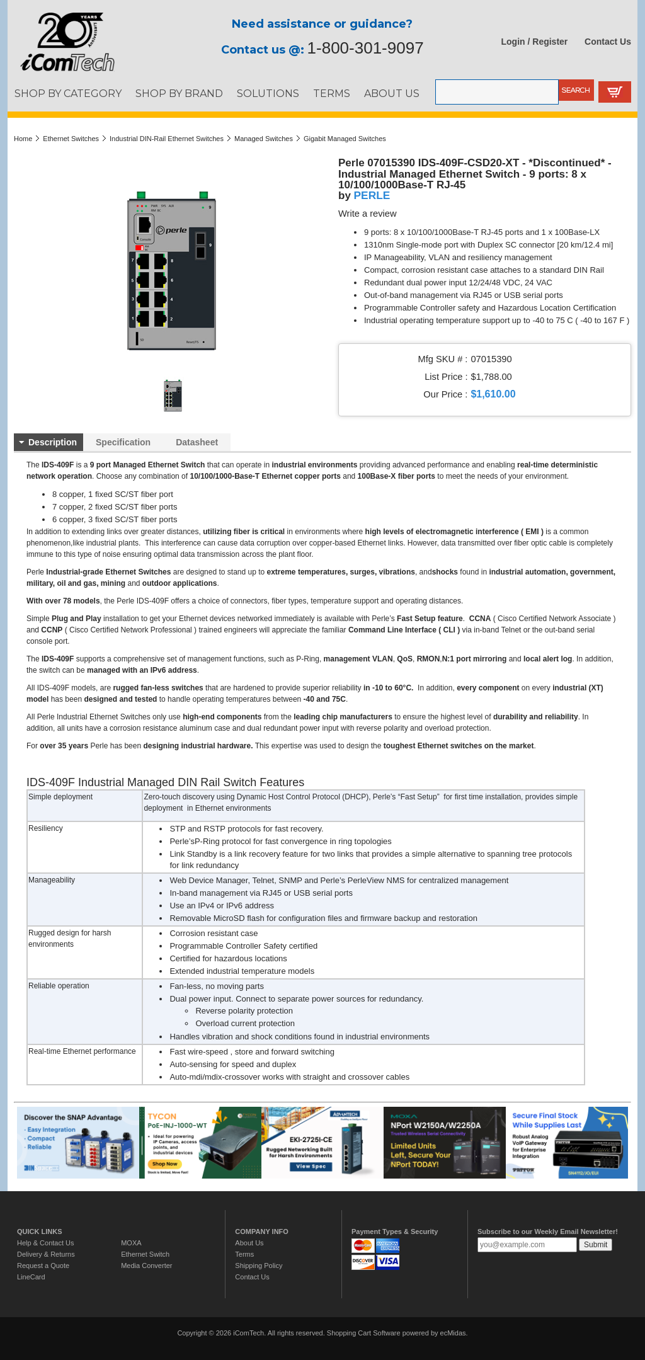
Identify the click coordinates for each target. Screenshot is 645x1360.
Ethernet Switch (145, 1254)
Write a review (367, 214)
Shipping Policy (258, 1265)
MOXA (131, 1243)
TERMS (331, 93)
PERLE (372, 195)
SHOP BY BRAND (179, 93)
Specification (123, 442)
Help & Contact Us (45, 1243)
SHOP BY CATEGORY (68, 93)
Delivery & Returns (46, 1254)
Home (23, 138)
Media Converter (146, 1265)
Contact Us (608, 42)
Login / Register (534, 42)
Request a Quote (43, 1265)
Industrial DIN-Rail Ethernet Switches (167, 138)
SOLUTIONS (268, 93)
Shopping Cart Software (364, 1333)
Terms (244, 1254)
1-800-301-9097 (365, 47)
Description (52, 442)
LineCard (31, 1277)
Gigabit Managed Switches (345, 138)
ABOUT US (392, 93)
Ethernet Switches (71, 138)
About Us (249, 1243)
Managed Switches (263, 138)
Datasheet (197, 442)
